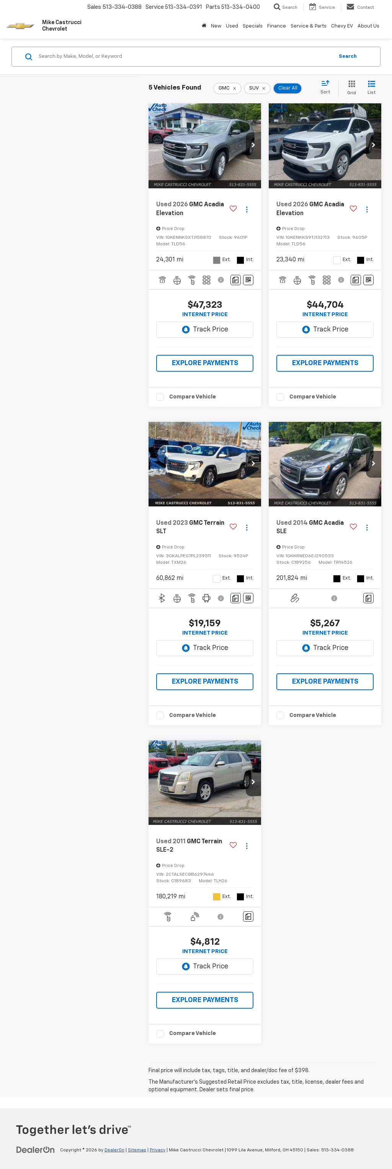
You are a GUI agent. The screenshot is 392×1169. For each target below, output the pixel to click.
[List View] (371, 88)
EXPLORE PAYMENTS (205, 363)
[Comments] (235, 280)
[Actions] (246, 209)
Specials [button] (253, 26)
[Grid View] (350, 88)
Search (348, 56)
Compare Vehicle (192, 397)
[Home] (204, 26)
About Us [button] (368, 26)
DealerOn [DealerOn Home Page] (114, 1150)
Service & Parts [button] (309, 26)
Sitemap (137, 1150)
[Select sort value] (327, 87)
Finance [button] (276, 26)
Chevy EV (342, 26)
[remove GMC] (227, 88)
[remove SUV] (257, 88)
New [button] (216, 26)
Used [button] (232, 26)
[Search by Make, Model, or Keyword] (185, 56)
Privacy (157, 1150)
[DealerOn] (35, 1150)
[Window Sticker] (248, 280)
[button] (253, 145)
